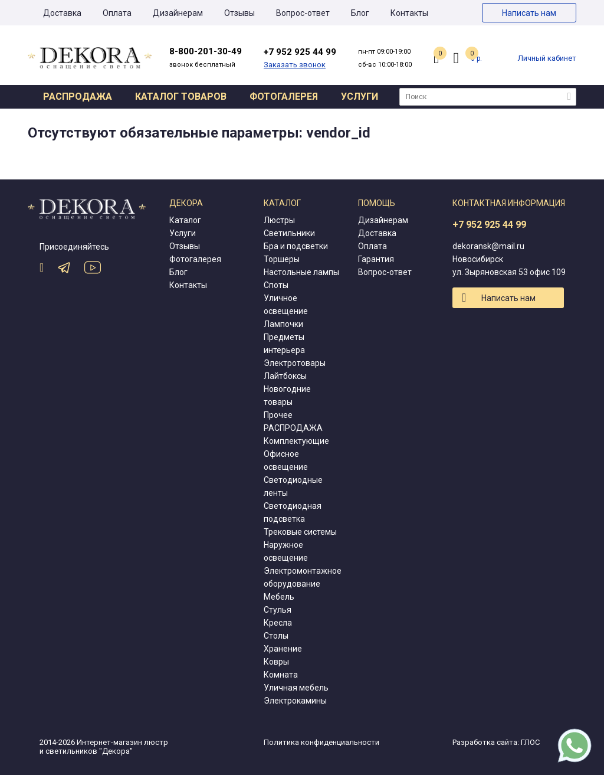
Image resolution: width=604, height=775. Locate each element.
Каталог (185, 220)
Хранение (283, 648)
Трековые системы (300, 532)
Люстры (279, 220)
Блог (360, 13)
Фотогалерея (284, 96)
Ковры (276, 661)
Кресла (278, 622)
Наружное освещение (286, 551)
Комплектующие (296, 441)
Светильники (289, 233)
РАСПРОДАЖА (293, 428)
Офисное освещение (286, 460)
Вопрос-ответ (303, 13)
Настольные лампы (301, 272)
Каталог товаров (180, 96)
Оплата (117, 13)
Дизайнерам (178, 13)
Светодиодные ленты (293, 486)
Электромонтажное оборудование (303, 577)
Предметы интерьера (284, 343)
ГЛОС (530, 742)
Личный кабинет (547, 58)
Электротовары (295, 363)
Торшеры (282, 259)
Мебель (279, 596)
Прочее (278, 415)
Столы (276, 635)
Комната (281, 674)
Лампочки (283, 324)
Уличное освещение (286, 304)
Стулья (277, 609)
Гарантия (376, 259)
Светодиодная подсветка (292, 512)
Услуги (359, 96)
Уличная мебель (296, 687)
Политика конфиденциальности (321, 742)
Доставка (62, 13)
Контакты (409, 13)
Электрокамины (295, 700)
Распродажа (77, 96)
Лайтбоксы (285, 376)
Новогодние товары (287, 395)
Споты (276, 285)
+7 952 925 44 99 (489, 224)
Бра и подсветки (296, 246)
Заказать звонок (295, 64)
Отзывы (239, 13)
